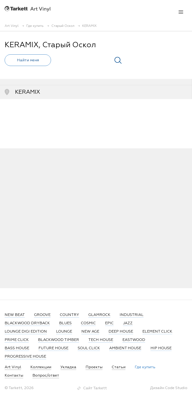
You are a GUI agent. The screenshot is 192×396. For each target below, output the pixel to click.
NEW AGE (90, 332)
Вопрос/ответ (45, 375)
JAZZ (128, 323)
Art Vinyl (27, 9)
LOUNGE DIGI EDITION (26, 332)
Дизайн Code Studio (168, 388)
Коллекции (40, 367)
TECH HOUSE (100, 340)
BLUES (65, 323)
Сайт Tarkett (95, 388)
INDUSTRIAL (132, 315)
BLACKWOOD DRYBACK (27, 323)
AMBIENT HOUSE (125, 348)
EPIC (109, 323)
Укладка (68, 367)
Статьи (118, 367)
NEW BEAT (15, 315)
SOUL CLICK (89, 348)
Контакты (14, 375)
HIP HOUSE (161, 348)
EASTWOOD (133, 340)
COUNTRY (69, 315)
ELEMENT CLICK (157, 332)
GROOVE (42, 315)
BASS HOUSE (17, 348)
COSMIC (88, 323)
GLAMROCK (99, 315)
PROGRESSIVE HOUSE (25, 357)
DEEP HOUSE (121, 332)
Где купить (145, 367)
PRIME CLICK (17, 340)
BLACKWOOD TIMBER (58, 340)
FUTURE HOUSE (53, 348)
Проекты (94, 367)
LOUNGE (64, 332)
